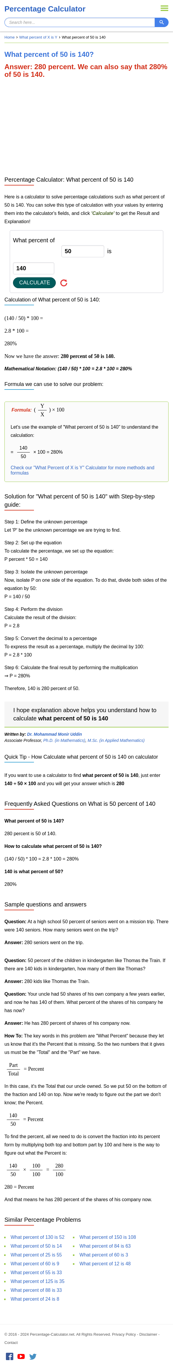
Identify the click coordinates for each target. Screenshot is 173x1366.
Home (9, 37)
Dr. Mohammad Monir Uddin (54, 734)
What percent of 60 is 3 (103, 1254)
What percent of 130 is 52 (37, 1237)
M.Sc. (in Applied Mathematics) (116, 740)
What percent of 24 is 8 (35, 1299)
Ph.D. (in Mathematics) (64, 740)
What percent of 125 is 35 (37, 1281)
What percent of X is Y (38, 37)
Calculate (34, 283)
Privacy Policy (124, 1334)
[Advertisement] (86, 127)
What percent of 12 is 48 (104, 1263)
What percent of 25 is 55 (36, 1254)
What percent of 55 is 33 (36, 1272)
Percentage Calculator (45, 8)
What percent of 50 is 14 (36, 1246)
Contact (11, 1342)
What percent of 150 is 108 (107, 1237)
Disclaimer (148, 1334)
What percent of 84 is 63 (104, 1246)
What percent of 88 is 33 (36, 1290)
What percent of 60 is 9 (35, 1263)
